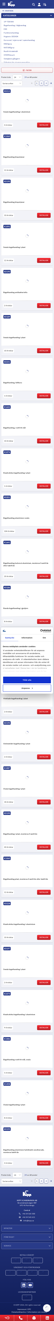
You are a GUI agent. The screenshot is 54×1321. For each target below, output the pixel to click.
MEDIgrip (8, 44)
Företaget (9, 1237)
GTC (29, 1309)
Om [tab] (44, 638)
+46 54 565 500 (27, 1214)
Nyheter (8, 1228)
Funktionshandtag (11, 33)
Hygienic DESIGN (11, 36)
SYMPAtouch (9, 55)
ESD (5, 29)
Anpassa (27, 688)
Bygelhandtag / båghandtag (15, 25)
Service (7, 1246)
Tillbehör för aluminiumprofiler (17, 62)
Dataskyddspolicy (19, 1312)
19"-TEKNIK (9, 22)
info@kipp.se (27, 1221)
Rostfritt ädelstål (11, 51)
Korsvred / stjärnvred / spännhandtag (19, 40)
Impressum (21, 1309)
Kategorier (9, 15)
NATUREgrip (9, 48)
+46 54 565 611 (27, 1217)
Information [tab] (27, 638)
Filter (26, 70)
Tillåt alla (27, 680)
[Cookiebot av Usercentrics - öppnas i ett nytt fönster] (40, 630)
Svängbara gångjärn (12, 59)
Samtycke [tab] (9, 638)
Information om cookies (37, 1312)
